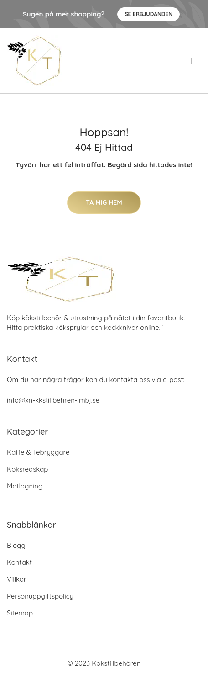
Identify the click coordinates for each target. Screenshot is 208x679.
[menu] (193, 60)
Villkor (16, 579)
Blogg (16, 545)
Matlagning (24, 486)
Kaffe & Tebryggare (38, 452)
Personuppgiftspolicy (40, 596)
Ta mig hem (104, 202)
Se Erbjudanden (148, 14)
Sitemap (20, 613)
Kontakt (19, 562)
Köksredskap (27, 469)
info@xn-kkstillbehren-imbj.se (53, 400)
